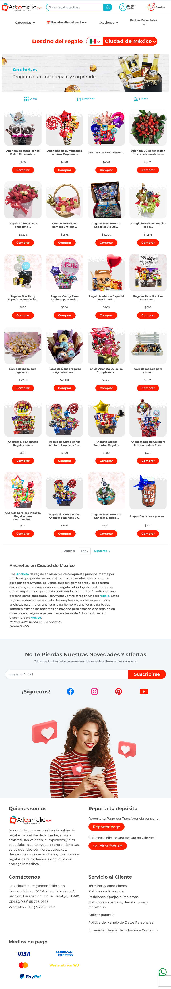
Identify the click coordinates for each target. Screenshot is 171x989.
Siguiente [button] (102, 550)
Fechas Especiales (143, 20)
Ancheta (22, 574)
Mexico (35, 617)
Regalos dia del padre (67, 22)
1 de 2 (84, 551)
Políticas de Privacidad (107, 891)
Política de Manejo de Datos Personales (120, 922)
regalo (104, 596)
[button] (23, 149)
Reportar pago (106, 827)
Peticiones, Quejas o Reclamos (113, 897)
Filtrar (140, 99)
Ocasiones (107, 22)
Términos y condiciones (107, 886)
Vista (30, 99)
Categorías (23, 22)
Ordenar (85, 99)
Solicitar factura (108, 846)
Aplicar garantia (101, 915)
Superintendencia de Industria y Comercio (123, 930)
